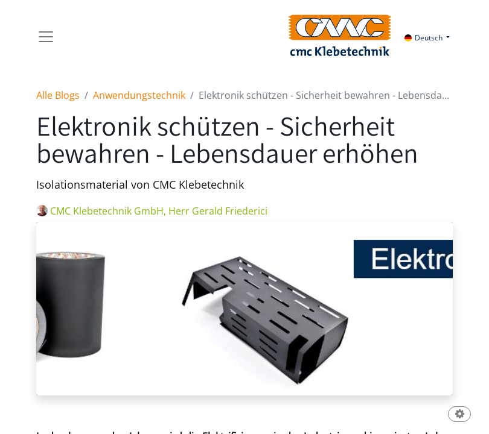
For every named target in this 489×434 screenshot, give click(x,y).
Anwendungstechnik (139, 95)
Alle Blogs (58, 95)
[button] (459, 415)
